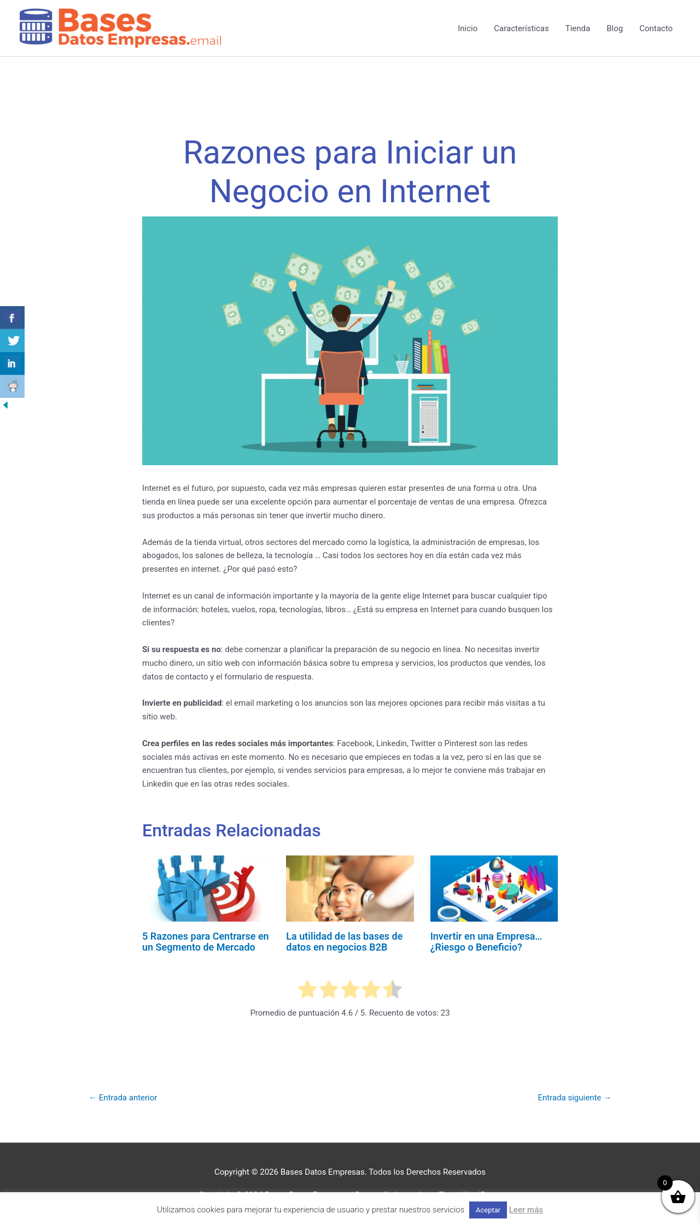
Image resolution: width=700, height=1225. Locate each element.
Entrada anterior (123, 1098)
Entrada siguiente (574, 1098)
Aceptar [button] (488, 1210)
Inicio (467, 28)
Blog (614, 28)
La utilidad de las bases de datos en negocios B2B (344, 941)
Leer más (526, 1210)
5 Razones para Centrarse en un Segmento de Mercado (205, 941)
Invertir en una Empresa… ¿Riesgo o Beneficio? (486, 941)
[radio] (307, 991)
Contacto (656, 28)
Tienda (577, 28)
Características (521, 28)
